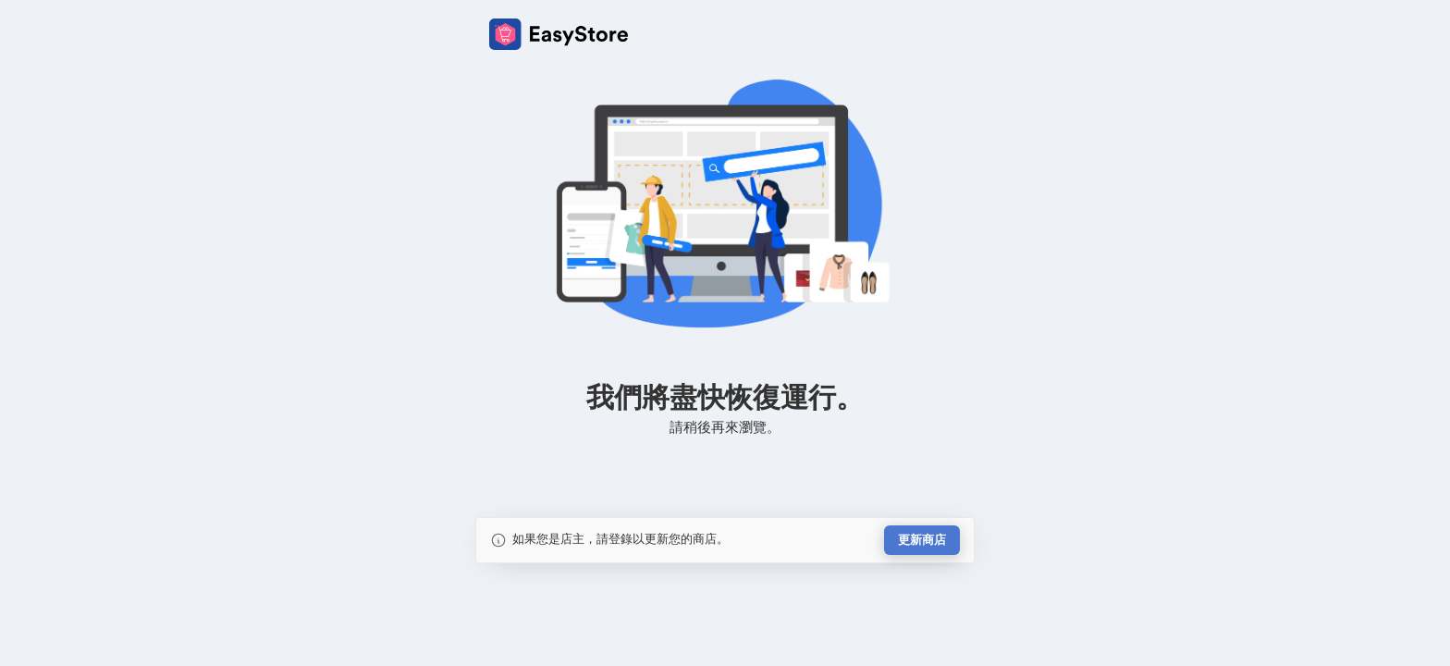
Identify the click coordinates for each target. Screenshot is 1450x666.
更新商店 (922, 540)
